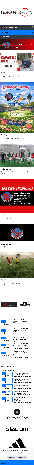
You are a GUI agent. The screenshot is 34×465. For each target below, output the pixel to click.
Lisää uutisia (17, 281)
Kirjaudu (17, 37)
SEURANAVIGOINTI (18, 27)
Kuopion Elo (18, 32)
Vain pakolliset (22, 457)
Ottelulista (5, 350)
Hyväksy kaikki (12, 457)
